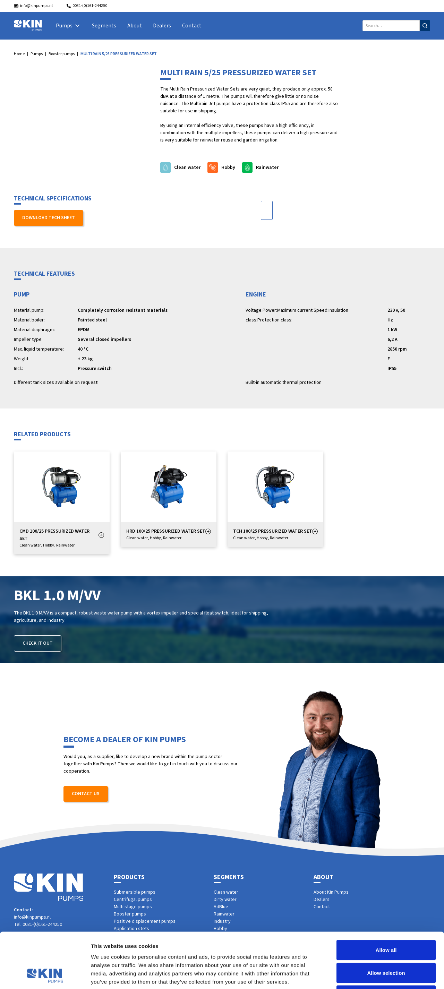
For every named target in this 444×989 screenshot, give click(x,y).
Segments (104, 25)
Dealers (162, 25)
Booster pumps (62, 54)
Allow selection (386, 921)
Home (19, 54)
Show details (364, 975)
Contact (192, 25)
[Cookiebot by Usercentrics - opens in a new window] (45, 975)
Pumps (37, 54)
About (134, 25)
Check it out (38, 643)
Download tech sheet (48, 217)
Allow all (386, 898)
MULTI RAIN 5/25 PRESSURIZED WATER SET (118, 54)
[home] (28, 25)
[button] (68, 26)
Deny (386, 943)
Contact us (86, 793)
